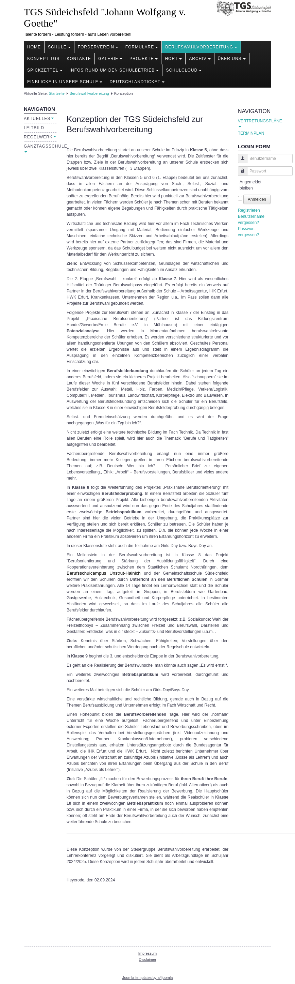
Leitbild (34, 127)
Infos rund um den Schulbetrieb (114, 70)
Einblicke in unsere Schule (64, 81)
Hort (173, 58)
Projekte (143, 58)
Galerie (110, 58)
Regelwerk (40, 137)
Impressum (147, 953)
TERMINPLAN (251, 133)
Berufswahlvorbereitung (201, 47)
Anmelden (257, 199)
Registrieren (249, 210)
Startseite (56, 93)
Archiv (199, 58)
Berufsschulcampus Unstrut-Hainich (104, 573)
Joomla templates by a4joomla (147, 977)
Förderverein (98, 47)
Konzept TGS (43, 58)
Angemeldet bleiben (250, 185)
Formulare (141, 47)
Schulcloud (184, 70)
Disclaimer (147, 959)
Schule (59, 47)
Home (34, 47)
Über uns (232, 58)
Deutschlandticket (136, 81)
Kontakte (79, 58)
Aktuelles (39, 118)
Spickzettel (45, 70)
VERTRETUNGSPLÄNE (254, 123)
